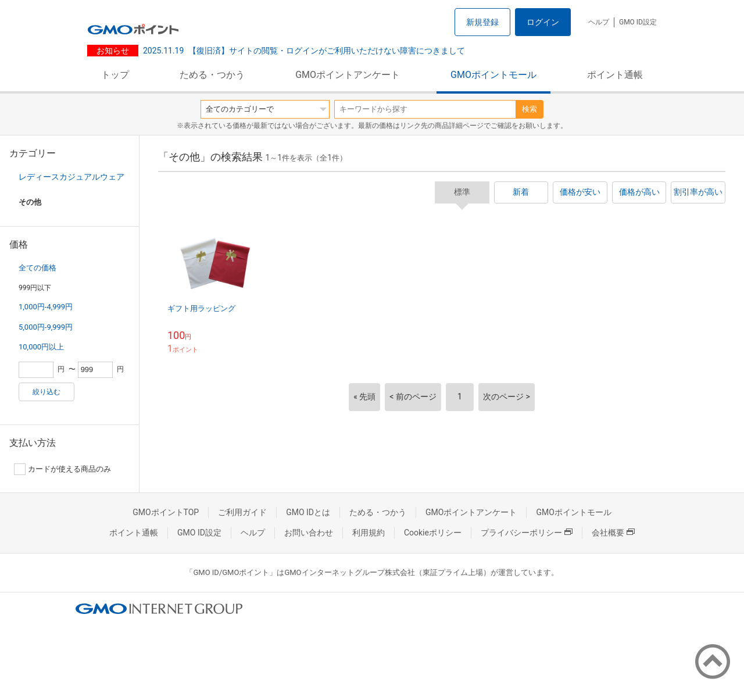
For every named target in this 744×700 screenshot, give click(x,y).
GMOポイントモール (493, 74)
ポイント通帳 (615, 74)
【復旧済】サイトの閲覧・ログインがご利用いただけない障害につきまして (304, 50)
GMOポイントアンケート (347, 74)
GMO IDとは (308, 512)
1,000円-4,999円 (46, 306)
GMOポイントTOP (166, 512)
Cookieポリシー (433, 532)
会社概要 (613, 532)
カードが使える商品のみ (62, 469)
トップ (115, 74)
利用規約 (368, 532)
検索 (529, 109)
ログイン (543, 22)
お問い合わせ (308, 532)
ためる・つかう (212, 74)
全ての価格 (37, 267)
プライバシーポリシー (527, 532)
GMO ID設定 (638, 22)
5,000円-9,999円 (46, 327)
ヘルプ (598, 22)
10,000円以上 (41, 346)
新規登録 (482, 22)
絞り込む (46, 392)
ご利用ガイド (242, 512)
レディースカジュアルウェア (71, 176)
